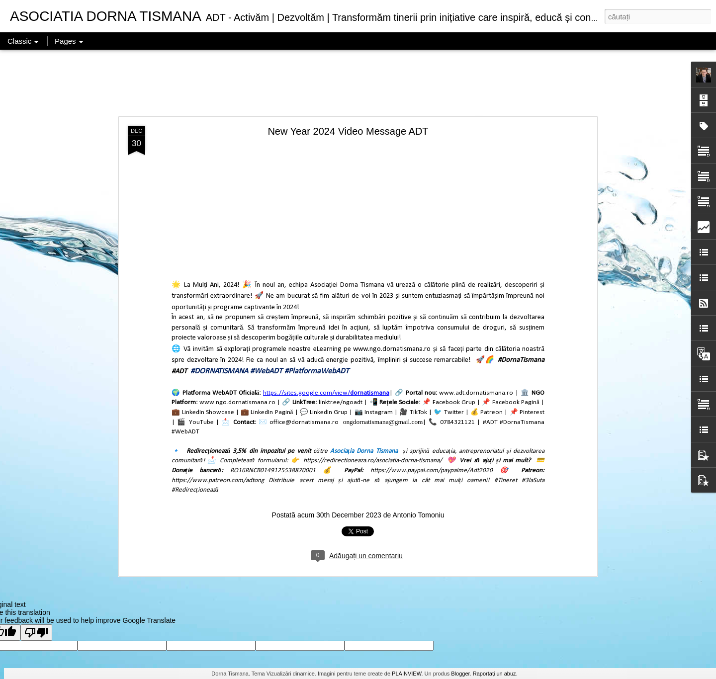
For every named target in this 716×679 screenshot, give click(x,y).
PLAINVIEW (406, 674)
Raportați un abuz (494, 674)
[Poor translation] (36, 632)
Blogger (460, 674)
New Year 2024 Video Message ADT (348, 131)
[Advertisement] (358, 83)
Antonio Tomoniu (418, 515)
